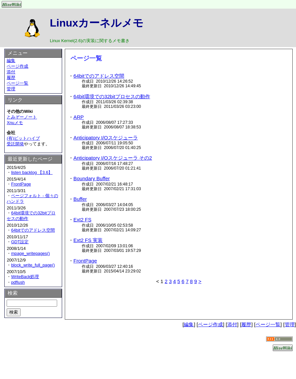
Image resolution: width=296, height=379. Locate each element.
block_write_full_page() (33, 265)
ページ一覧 (17, 83)
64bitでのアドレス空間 (98, 76)
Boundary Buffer (91, 178)
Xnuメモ (15, 122)
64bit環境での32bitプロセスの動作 (111, 96)
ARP (78, 117)
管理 (11, 88)
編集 (11, 60)
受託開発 (15, 143)
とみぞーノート (22, 116)
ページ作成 (17, 66)
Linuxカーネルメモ (97, 23)
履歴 (11, 77)
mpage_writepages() (30, 253)
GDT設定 (20, 241)
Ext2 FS (82, 219)
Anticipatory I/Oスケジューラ (105, 137)
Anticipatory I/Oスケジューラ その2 (112, 158)
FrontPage (85, 261)
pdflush (18, 282)
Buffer (80, 199)
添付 (11, 71)
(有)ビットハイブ (23, 138)
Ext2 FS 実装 (88, 240)
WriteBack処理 (25, 276)
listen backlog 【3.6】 (31, 172)
